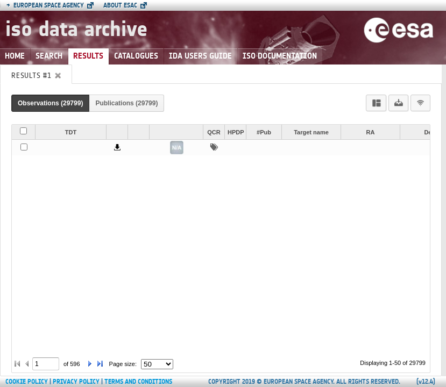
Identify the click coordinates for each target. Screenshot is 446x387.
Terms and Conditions (138, 381)
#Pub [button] (264, 132)
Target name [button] (311, 132)
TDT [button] (70, 132)
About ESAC (120, 5)
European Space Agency (45, 5)
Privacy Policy (76, 381)
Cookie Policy (26, 381)
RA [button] (370, 132)
